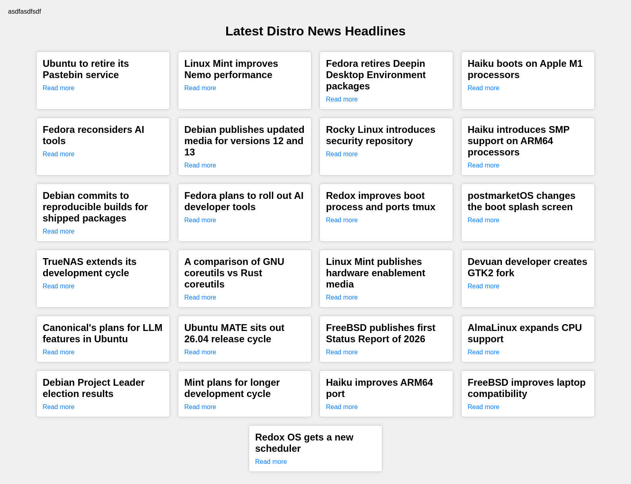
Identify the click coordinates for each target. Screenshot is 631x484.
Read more (58, 88)
